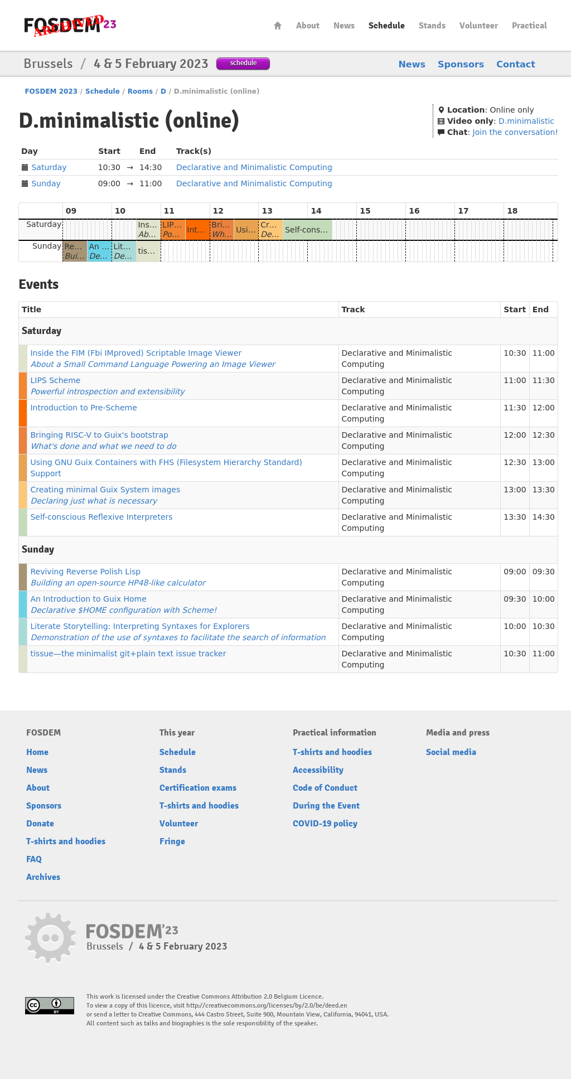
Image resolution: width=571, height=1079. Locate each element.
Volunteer (478, 25)
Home (277, 25)
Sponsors (461, 64)
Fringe (172, 841)
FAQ (34, 859)
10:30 (515, 353)
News (344, 25)
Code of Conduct (325, 787)
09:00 (515, 571)
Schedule (387, 25)
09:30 (544, 571)
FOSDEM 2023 (51, 91)
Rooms (140, 91)
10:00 (544, 598)
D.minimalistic (526, 121)
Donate (40, 823)
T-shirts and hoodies (65, 841)
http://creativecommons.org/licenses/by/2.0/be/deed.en (266, 1005)
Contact (515, 64)
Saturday (48, 167)
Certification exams (197, 787)
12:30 (544, 434)
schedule (243, 63)
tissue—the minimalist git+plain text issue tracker (128, 653)
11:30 (544, 380)
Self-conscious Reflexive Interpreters (101, 516)
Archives (43, 877)
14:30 (544, 516)
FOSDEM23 (70, 25)
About (308, 25)
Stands (432, 25)
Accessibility (318, 770)
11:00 (544, 353)
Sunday (45, 183)
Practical (529, 25)
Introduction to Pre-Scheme (83, 407)
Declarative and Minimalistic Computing (254, 167)
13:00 (544, 462)
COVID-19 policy (325, 823)
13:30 (544, 489)
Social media (451, 752)
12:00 (544, 407)
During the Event (326, 805)
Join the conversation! (515, 132)
